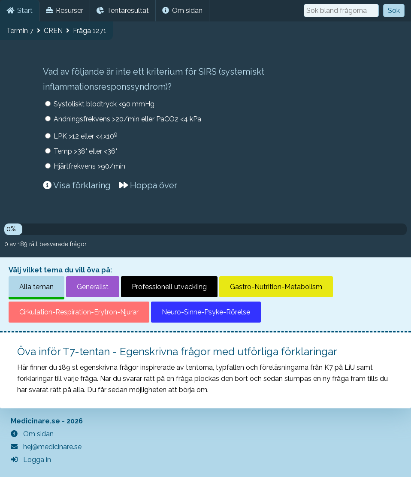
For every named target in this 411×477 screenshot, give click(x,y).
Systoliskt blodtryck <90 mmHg (104, 104)
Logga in (31, 460)
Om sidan (182, 10)
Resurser (64, 10)
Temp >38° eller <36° (85, 151)
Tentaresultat (123, 10)
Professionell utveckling (169, 287)
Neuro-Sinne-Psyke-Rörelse (206, 312)
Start (19, 10)
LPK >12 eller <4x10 (86, 135)
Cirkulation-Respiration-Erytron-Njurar (79, 312)
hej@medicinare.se (46, 447)
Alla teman (36, 287)
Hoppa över (148, 185)
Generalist (93, 287)
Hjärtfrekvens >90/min (89, 166)
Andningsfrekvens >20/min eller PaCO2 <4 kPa (127, 119)
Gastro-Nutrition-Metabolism (276, 287)
